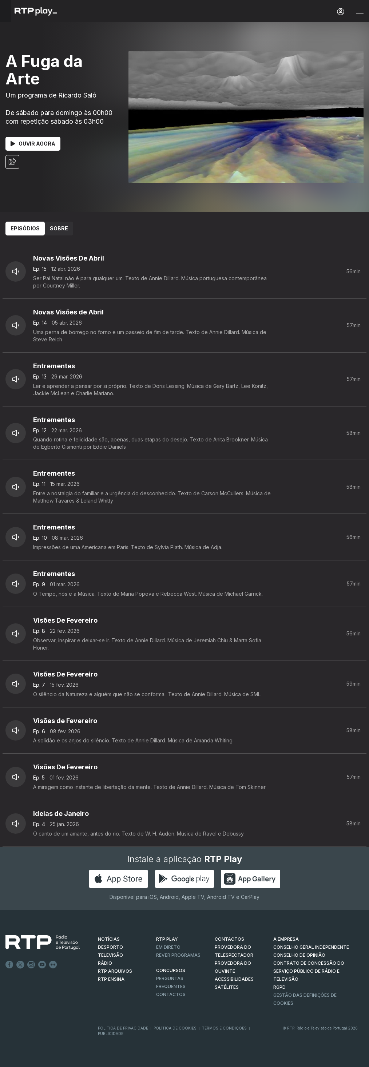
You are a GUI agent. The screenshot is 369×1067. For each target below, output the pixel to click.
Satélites (227, 987)
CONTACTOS (229, 939)
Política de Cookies (175, 1028)
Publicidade (110, 1033)
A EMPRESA (286, 939)
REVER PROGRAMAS (178, 955)
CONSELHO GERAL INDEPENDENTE (311, 947)
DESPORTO (110, 947)
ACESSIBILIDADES (234, 979)
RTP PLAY (167, 939)
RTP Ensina (111, 979)
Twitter (20, 965)
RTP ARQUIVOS (115, 971)
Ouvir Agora (33, 143)
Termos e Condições (224, 1028)
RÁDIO (105, 963)
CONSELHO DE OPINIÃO (299, 955)
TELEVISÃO (110, 955)
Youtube (42, 965)
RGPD (279, 987)
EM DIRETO (168, 947)
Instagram (31, 965)
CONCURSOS (170, 970)
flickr (53, 965)
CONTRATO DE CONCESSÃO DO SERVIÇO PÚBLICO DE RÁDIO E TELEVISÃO (308, 971)
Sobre (59, 228)
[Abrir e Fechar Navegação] (359, 12)
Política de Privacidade (123, 1028)
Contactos (171, 994)
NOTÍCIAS (109, 939)
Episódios (25, 228)
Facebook (9, 965)
